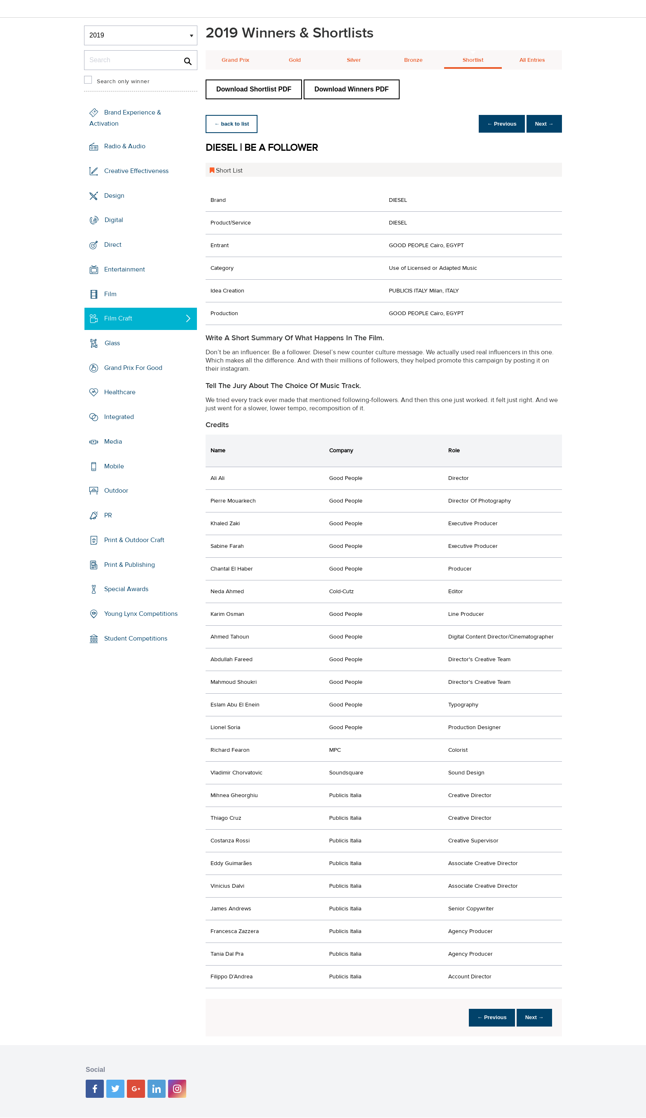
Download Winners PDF (351, 89)
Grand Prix (235, 60)
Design (114, 195)
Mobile (114, 466)
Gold (295, 60)
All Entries (532, 60)
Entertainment (124, 269)
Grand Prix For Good (133, 368)
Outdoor (116, 490)
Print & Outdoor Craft (134, 540)
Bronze (413, 60)
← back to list (232, 124)
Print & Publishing (129, 564)
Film (110, 294)
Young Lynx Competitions (141, 614)
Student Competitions (135, 638)
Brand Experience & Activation (125, 118)
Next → (543, 124)
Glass (112, 343)
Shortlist (473, 60)
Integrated (119, 417)
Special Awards (126, 589)
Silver (354, 60)
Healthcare (120, 392)
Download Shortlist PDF (253, 89)
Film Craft (118, 318)
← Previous (498, 124)
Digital (114, 220)
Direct (113, 245)
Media (113, 441)
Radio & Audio (124, 146)
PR (108, 515)
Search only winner (123, 81)
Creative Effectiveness (136, 171)
